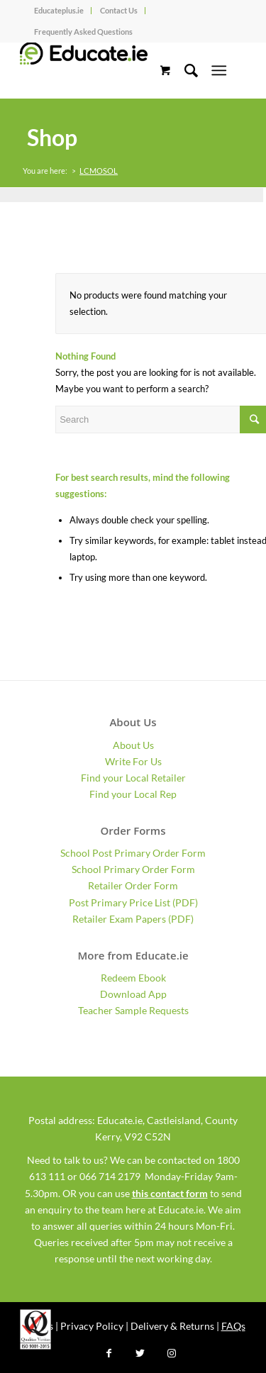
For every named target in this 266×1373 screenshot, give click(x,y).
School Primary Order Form (133, 869)
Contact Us (119, 10)
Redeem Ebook (133, 978)
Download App (133, 994)
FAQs (233, 1326)
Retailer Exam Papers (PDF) (133, 919)
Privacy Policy (91, 1326)
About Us (133, 745)
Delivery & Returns (172, 1326)
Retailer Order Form (133, 885)
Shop (52, 137)
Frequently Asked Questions (83, 31)
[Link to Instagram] (171, 1353)
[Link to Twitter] (140, 1353)
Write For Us (133, 761)
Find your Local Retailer (133, 778)
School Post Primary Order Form (133, 853)
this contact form (170, 1193)
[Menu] (218, 70)
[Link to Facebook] (109, 1353)
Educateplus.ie (59, 10)
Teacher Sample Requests (133, 1010)
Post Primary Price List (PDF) (133, 902)
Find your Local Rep (133, 794)
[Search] (184, 70)
